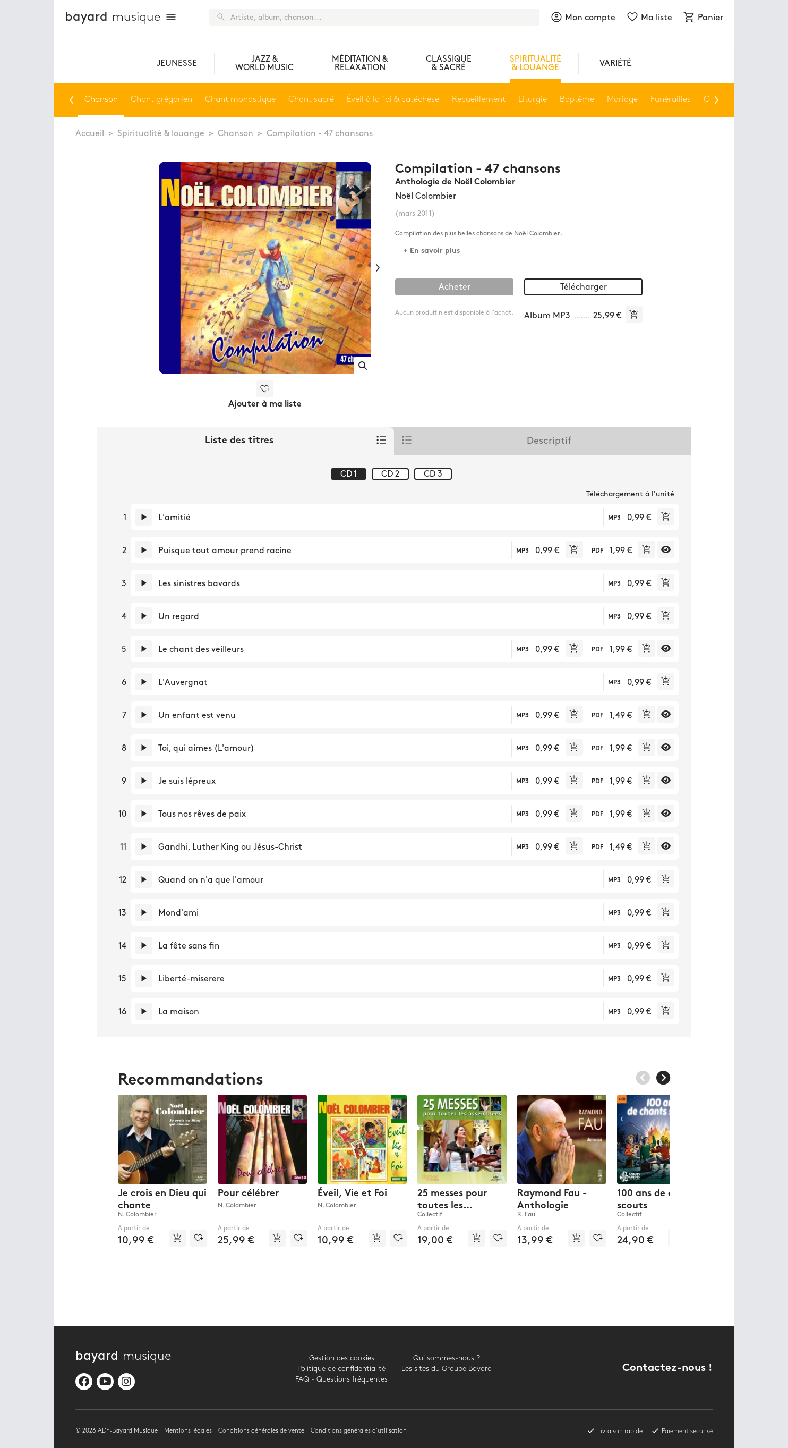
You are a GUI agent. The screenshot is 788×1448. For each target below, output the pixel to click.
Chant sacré (311, 100)
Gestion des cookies (341, 1357)
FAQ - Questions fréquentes (341, 1379)
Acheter (454, 287)
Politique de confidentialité (341, 1368)
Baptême (577, 100)
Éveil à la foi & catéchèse (393, 100)
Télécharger (583, 287)
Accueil (89, 134)
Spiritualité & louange (160, 134)
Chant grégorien (161, 100)
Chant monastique (240, 100)
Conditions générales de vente (261, 1431)
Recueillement (479, 100)
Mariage (622, 100)
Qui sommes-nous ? (446, 1357)
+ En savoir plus (432, 251)
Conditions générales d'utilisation (359, 1431)
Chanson (235, 134)
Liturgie (532, 100)
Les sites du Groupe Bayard (446, 1368)
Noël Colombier (425, 196)
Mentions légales (188, 1431)
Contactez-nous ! (667, 1369)
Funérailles (670, 100)
